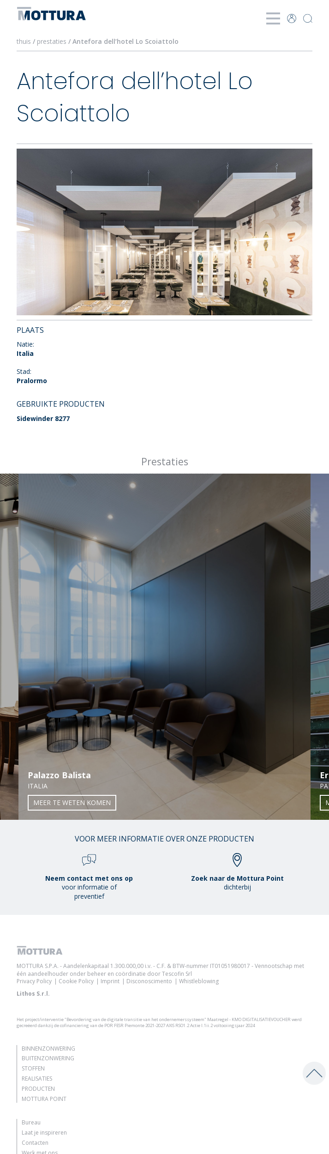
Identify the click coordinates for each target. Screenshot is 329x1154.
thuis (24, 41)
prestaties (51, 41)
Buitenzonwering (48, 1058)
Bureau (31, 1122)
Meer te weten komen (72, 802)
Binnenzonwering (48, 1048)
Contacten (35, 1143)
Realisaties (37, 1078)
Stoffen (33, 1068)
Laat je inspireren (44, 1132)
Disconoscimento (149, 981)
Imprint (110, 981)
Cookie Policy (76, 981)
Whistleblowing (199, 981)
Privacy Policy (34, 981)
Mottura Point (44, 1099)
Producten (38, 1089)
